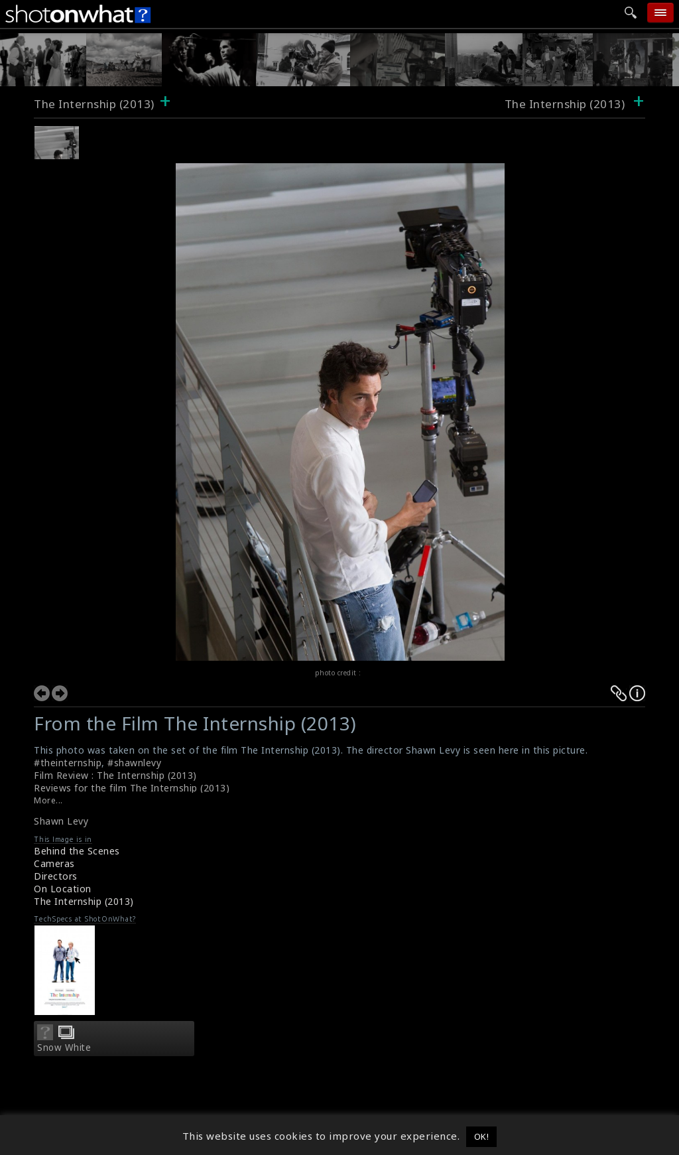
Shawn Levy (61, 821)
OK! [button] (481, 1136)
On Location (63, 888)
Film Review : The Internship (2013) (115, 775)
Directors (56, 876)
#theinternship (67, 762)
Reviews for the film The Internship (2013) (131, 787)
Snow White (64, 1047)
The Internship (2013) (94, 103)
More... (48, 800)
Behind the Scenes (77, 851)
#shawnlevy (134, 762)
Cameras (54, 863)
